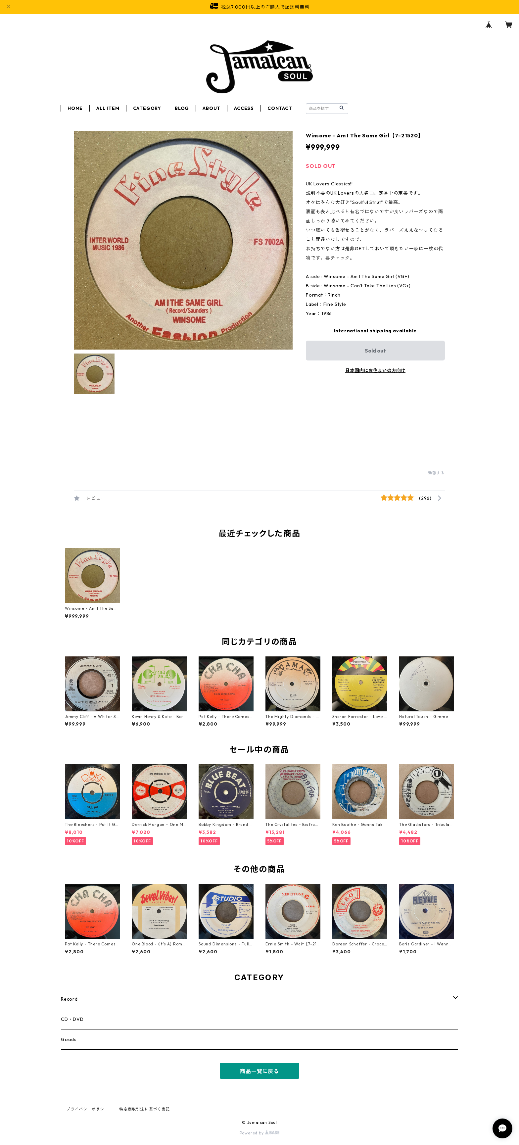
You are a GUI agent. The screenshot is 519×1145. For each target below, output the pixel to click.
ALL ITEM (107, 108)
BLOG (182, 108)
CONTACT (279, 108)
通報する (436, 472)
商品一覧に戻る (259, 1071)
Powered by (260, 1132)
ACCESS (244, 108)
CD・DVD (72, 1019)
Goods (69, 1039)
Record (69, 999)
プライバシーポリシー (87, 1109)
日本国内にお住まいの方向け (375, 370)
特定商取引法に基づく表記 (144, 1109)
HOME (75, 108)
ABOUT (211, 108)
